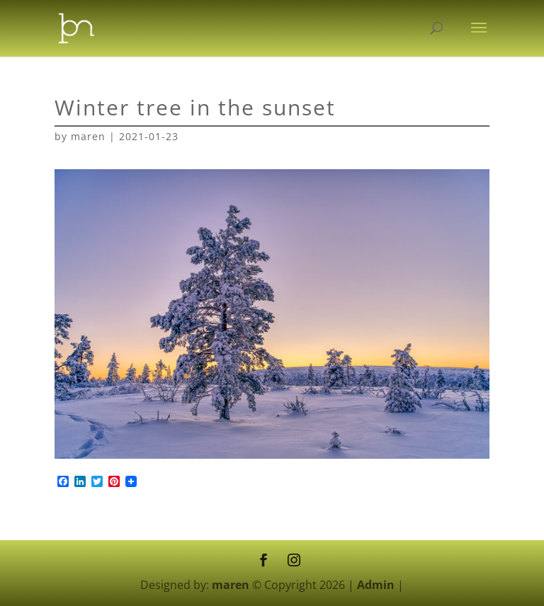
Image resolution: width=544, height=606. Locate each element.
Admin (376, 585)
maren (88, 136)
